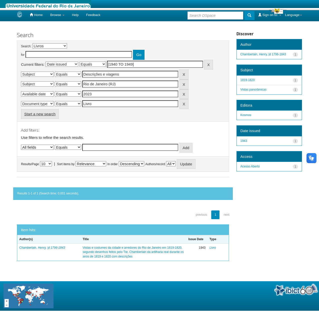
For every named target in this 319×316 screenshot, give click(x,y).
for (22, 55)
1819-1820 (247, 80)
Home (36, 15)
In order (113, 164)
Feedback (93, 15)
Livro (213, 247)
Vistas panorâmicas (253, 89)
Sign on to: (269, 15)
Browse (57, 15)
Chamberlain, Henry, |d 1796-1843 (42, 247)
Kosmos (245, 115)
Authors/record (155, 164)
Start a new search (40, 114)
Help (75, 15)
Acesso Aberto (250, 166)
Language (293, 15)
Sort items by (65, 164)
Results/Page (30, 164)
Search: (26, 46)
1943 (243, 141)
